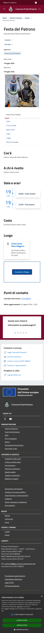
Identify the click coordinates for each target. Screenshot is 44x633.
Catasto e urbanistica (12, 475)
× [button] (41, 596)
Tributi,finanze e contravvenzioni (16, 495)
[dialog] (22, 613)
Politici (7, 442)
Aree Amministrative (12, 432)
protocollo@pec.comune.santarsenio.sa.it (20, 564)
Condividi (9, 40)
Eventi (27, 18)
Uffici (7, 435)
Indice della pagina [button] (13, 115)
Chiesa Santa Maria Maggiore (17, 245)
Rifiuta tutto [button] (22, 625)
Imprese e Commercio (12, 468)
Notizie (7, 515)
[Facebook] (5, 419)
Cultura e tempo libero (13, 462)
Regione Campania (9, 2)
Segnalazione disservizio (13, 579)
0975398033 (26, 298)
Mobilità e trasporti (11, 478)
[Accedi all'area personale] (36, 2)
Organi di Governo (11, 428)
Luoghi (7, 531)
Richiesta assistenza (12, 586)
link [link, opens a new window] (3, 611)
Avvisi (7, 522)
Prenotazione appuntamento (15, 576)
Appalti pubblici (10, 472)
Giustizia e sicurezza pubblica (15, 492)
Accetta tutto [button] (22, 620)
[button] (22, 630)
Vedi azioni (9, 44)
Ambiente (8, 499)
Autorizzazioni (10, 505)
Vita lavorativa (10, 465)
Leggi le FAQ (9, 582)
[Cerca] (39, 9)
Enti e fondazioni (11, 438)
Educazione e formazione (14, 489)
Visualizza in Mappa (22, 272)
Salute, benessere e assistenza (16, 502)
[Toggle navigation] (4, 9)
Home (5, 18)
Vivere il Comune (16, 18)
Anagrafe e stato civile (13, 459)
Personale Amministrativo (14, 445)
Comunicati (9, 519)
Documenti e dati (11, 448)
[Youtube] (10, 419)
